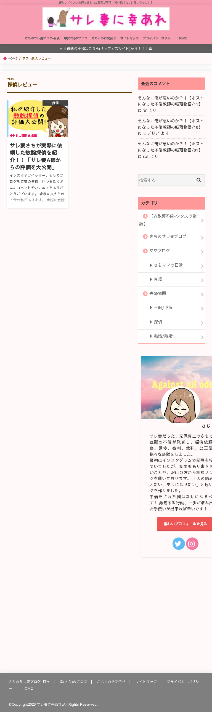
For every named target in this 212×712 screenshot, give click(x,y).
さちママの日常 (167, 265)
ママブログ (159, 251)
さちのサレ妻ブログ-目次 (42, 40)
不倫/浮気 (162, 307)
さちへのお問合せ (104, 40)
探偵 (157, 321)
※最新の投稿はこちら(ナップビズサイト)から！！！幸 (107, 50)
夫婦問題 (157, 293)
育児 (157, 279)
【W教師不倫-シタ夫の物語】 (167, 220)
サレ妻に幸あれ (49, 703)
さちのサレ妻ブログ (168, 237)
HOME (182, 40)
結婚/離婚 (162, 335)
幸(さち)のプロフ (75, 40)
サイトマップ (129, 40)
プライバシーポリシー (158, 40)
